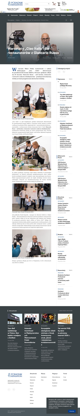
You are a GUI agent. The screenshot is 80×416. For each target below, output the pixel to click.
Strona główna (11, 20)
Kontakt (69, 15)
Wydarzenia (22, 15)
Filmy (42, 380)
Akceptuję (71, 411)
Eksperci (35, 15)
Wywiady (47, 15)
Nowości (29, 15)
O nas (64, 377)
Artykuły (18, 20)
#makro (64, 57)
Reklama (63, 15)
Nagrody (54, 380)
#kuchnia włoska (56, 57)
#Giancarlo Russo (47, 57)
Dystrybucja (54, 382)
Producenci (62, 104)
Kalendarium (44, 377)
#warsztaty (69, 57)
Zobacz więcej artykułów (65, 310)
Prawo (52, 15)
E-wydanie (54, 385)
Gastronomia (14, 15)
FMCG (57, 15)
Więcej (70, 79)
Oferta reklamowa (56, 377)
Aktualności (62, 92)
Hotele (41, 15)
